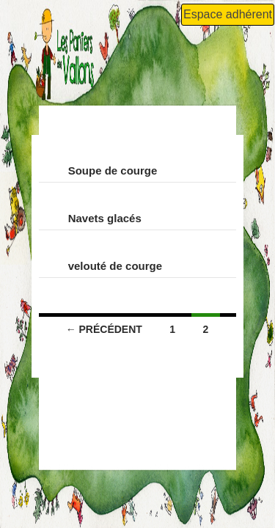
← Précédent (104, 329)
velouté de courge (115, 266)
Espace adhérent (227, 14)
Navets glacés (105, 218)
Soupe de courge (113, 170)
